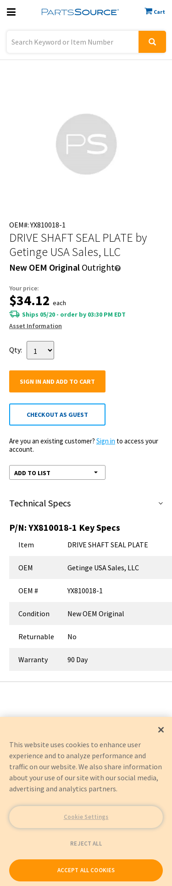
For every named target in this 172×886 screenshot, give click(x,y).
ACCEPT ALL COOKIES (86, 870)
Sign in (105, 441)
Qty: (15, 349)
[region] (86, 801)
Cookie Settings (86, 817)
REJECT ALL (85, 843)
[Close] (161, 730)
